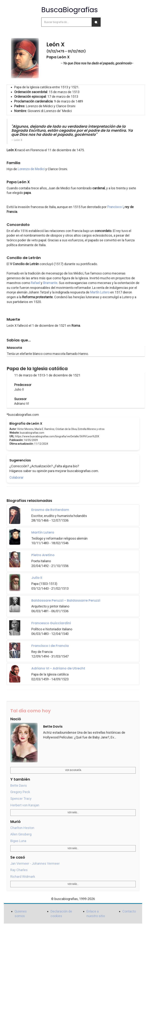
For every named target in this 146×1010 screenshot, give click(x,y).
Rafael (35, 283)
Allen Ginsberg (21, 834)
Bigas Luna (18, 841)
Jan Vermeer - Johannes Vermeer (35, 863)
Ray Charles (19, 870)
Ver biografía (73, 770)
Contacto (129, 911)
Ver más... (73, 812)
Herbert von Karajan (24, 805)
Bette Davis (18, 785)
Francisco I (115, 207)
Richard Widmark (22, 876)
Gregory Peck (20, 792)
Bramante (50, 283)
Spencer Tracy (21, 798)
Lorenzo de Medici (31, 169)
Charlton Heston (22, 828)
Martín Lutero (100, 292)
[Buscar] (96, 22)
